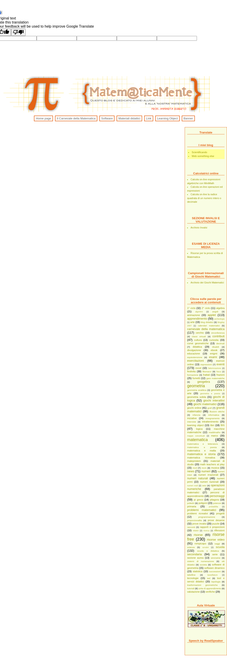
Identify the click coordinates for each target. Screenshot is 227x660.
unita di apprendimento (209, 588)
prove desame (216, 520)
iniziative (192, 418)
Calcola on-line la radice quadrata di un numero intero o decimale (204, 198)
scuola (220, 547)
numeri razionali (209, 481)
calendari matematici (209, 325)
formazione (192, 375)
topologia (215, 581)
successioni (215, 571)
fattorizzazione (214, 368)
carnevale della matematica (206, 329)
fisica (218, 371)
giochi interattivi (214, 400)
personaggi (217, 496)
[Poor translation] (18, 32)
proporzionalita (194, 520)
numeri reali (192, 485)
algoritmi (199, 312)
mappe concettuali (196, 436)
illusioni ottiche (217, 411)
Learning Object (167, 118)
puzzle (215, 523)
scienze (191, 547)
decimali (220, 343)
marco (214, 435)
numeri (205, 471)
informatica (213, 415)
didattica (197, 346)
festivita (191, 371)
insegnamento (212, 418)
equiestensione (194, 357)
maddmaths (214, 432)
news (190, 471)
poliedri (190, 503)
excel (198, 368)
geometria (196, 386)
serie (215, 554)
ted (208, 578)
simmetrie (215, 558)
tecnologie (192, 578)
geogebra (203, 381)
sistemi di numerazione (200, 561)
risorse (198, 535)
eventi (221, 364)
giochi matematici (205, 404)
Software (107, 118)
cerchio (200, 332)
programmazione (206, 517)
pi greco (198, 499)
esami (213, 357)
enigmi (213, 353)
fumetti (196, 378)
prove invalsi (199, 523)
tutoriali (190, 588)
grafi (210, 408)
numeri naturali (197, 478)
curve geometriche (198, 343)
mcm (204, 468)
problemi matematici (201, 510)
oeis (204, 485)
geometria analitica (196, 390)
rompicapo (200, 543)
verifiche (210, 591)
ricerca (206, 530)
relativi (195, 530)
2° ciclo (206, 308)
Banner (188, 118)
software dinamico (214, 568)
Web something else (203, 156)
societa (203, 564)
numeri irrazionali (208, 474)
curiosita (214, 340)
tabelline (191, 575)
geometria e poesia (210, 393)
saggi (217, 543)
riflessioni (219, 530)
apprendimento (197, 318)
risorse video (216, 539)
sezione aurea (195, 557)
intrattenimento (210, 421)
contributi (219, 336)
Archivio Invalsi (199, 227)
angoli (215, 311)
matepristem (194, 461)
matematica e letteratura (202, 444)
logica (199, 428)
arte (192, 322)
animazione (193, 315)
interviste (191, 421)
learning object (195, 425)
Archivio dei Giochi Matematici (207, 282)
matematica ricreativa (201, 457)
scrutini (205, 547)
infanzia (196, 415)
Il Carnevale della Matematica (76, 118)
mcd (195, 468)
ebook (214, 350)
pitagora (214, 499)
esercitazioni (195, 360)
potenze (217, 503)
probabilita (213, 507)
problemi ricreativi (197, 513)
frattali (206, 374)
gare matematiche (215, 378)
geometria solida (196, 397)
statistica (198, 571)
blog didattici (207, 322)
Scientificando (199, 152)
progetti (220, 513)
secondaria (194, 554)
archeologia (219, 319)
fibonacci (207, 371)
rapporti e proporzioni (212, 527)
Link (148, 118)
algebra (220, 308)
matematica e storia (201, 454)
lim (223, 425)
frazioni (221, 374)
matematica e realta (201, 450)
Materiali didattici (129, 118)
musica (215, 467)
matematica (197, 439)
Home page (43, 118)
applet (212, 315)
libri (212, 425)
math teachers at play (212, 464)
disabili (215, 347)
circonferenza (218, 333)
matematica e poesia (202, 447)
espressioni (206, 364)
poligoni (202, 503)
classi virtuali (199, 336)
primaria (191, 506)
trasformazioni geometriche (202, 585)
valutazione (193, 591)
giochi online (194, 407)
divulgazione (194, 350)
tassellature (212, 575)
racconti (191, 527)
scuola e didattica (208, 551)
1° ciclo (191, 308)
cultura (198, 340)
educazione (193, 353)
